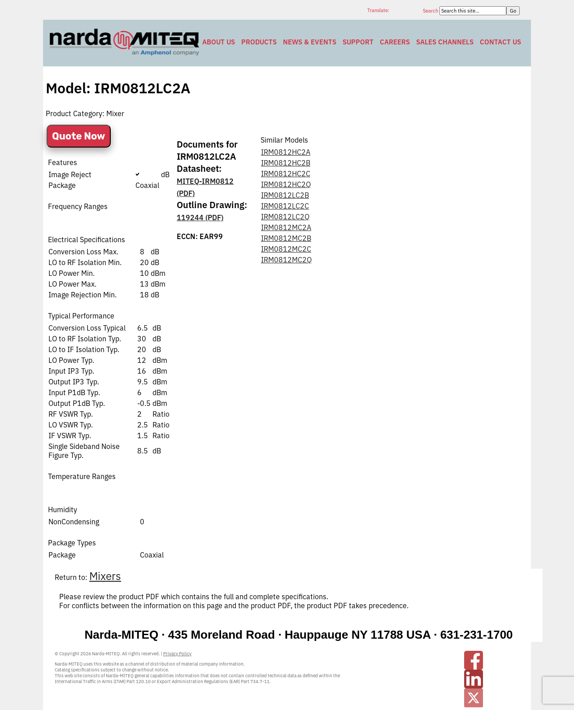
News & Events (309, 42)
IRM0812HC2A (285, 152)
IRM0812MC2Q (286, 259)
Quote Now (78, 136)
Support (358, 42)
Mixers (105, 576)
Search (431, 11)
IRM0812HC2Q (286, 184)
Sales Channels (445, 42)
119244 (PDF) (200, 217)
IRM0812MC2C (286, 248)
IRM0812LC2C (285, 205)
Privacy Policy (177, 654)
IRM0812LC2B (285, 195)
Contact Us (500, 42)
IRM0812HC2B (285, 162)
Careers (395, 42)
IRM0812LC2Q (285, 216)
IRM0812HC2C (285, 173)
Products (259, 42)
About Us (218, 42)
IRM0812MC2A (286, 227)
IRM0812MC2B (286, 238)
